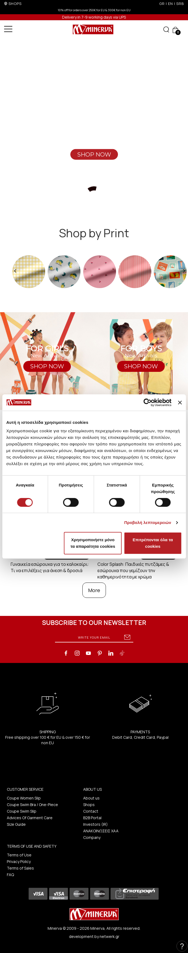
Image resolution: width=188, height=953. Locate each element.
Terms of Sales (20, 868)
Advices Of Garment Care (30, 817)
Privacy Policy (19, 861)
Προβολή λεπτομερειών (147, 522)
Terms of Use (19, 855)
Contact (90, 811)
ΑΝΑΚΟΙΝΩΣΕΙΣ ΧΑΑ (100, 830)
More (94, 590)
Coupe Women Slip (24, 798)
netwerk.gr (109, 936)
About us (91, 798)
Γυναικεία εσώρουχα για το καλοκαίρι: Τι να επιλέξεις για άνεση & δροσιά (50, 567)
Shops (89, 804)
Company (91, 837)
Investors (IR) (95, 824)
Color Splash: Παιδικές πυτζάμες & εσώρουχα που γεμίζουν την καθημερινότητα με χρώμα (133, 570)
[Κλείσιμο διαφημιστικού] (180, 402)
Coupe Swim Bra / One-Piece (32, 804)
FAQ (10, 874)
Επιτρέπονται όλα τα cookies (153, 543)
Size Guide (16, 824)
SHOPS (15, 3)
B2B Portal (92, 817)
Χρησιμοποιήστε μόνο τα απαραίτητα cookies (93, 543)
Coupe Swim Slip (21, 811)
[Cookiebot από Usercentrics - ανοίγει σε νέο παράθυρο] (148, 402)
